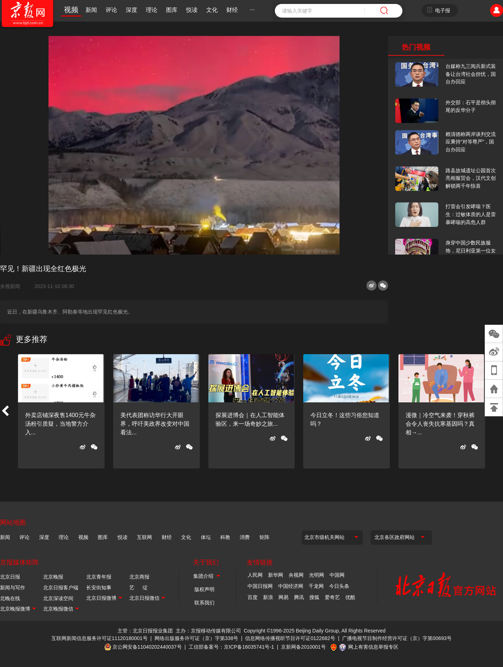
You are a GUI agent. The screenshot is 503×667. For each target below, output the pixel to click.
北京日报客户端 (60, 587)
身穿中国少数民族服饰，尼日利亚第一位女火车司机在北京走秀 (471, 250)
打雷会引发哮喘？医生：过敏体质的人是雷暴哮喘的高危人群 (471, 214)
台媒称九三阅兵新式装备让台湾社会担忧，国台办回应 (471, 73)
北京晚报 (53, 577)
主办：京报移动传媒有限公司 (208, 631)
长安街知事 (98, 587)
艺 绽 (138, 587)
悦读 (192, 10)
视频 (71, 10)
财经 (232, 10)
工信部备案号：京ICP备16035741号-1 (231, 647)
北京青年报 (98, 577)
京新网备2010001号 (303, 647)
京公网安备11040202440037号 (147, 647)
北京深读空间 (58, 598)
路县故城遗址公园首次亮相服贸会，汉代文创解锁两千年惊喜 (471, 178)
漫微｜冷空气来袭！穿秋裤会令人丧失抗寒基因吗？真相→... (440, 423)
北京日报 (10, 577)
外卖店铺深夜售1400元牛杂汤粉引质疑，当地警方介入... (60, 423)
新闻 (91, 10)
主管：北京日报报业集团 (145, 631)
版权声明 (204, 589)
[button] (5, 411)
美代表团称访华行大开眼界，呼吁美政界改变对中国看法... (154, 423)
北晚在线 (10, 598)
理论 (151, 10)
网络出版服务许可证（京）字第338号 (196, 638)
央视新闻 (13, 286)
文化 (212, 10)
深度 (131, 10)
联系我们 (204, 603)
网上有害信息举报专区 (373, 647)
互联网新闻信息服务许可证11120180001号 (99, 638)
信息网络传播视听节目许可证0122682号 (290, 638)
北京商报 (139, 577)
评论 (111, 10)
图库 (171, 10)
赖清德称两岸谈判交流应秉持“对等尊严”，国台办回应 (471, 141)
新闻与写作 (12, 587)
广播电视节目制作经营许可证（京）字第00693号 (397, 638)
